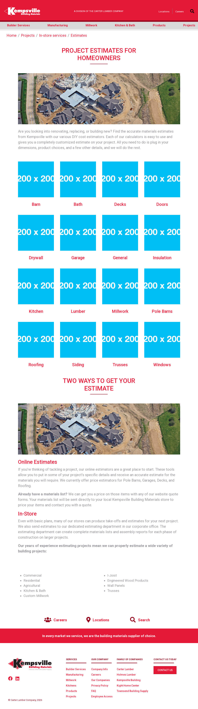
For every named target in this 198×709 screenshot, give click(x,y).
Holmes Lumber (126, 674)
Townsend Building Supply (132, 691)
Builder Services (76, 669)
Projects (28, 35)
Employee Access (102, 696)
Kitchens (71, 685)
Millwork (71, 680)
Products (71, 691)
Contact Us (165, 670)
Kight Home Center (128, 685)
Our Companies (100, 680)
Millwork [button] (91, 25)
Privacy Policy (99, 685)
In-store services (52, 35)
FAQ (93, 691)
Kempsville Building (129, 680)
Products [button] (159, 25)
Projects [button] (189, 25)
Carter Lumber (125, 669)
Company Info (99, 669)
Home (12, 35)
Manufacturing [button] (58, 25)
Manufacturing (74, 674)
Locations (164, 11)
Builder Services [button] (18, 25)
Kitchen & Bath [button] (125, 25)
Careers (179, 11)
